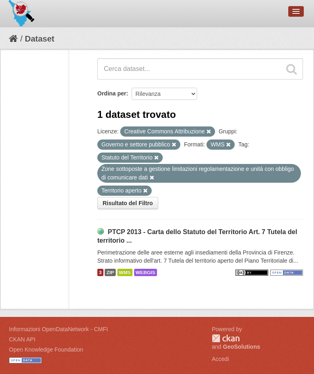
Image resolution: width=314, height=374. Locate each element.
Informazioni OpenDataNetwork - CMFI (58, 329)
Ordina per (111, 93)
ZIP (110, 272)
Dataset (39, 38)
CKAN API (22, 339)
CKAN (226, 338)
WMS (125, 272)
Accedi (220, 359)
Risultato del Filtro (128, 203)
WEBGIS (145, 272)
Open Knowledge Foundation (46, 349)
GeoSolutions (241, 346)
